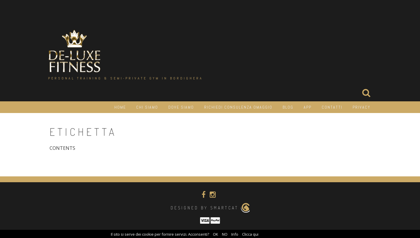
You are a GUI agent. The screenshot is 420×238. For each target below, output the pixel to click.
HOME (120, 107)
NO (225, 234)
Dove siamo (181, 107)
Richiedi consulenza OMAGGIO (238, 107)
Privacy (361, 107)
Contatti (332, 107)
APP (308, 107)
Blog (288, 107)
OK (215, 234)
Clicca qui (250, 234)
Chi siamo (147, 107)
